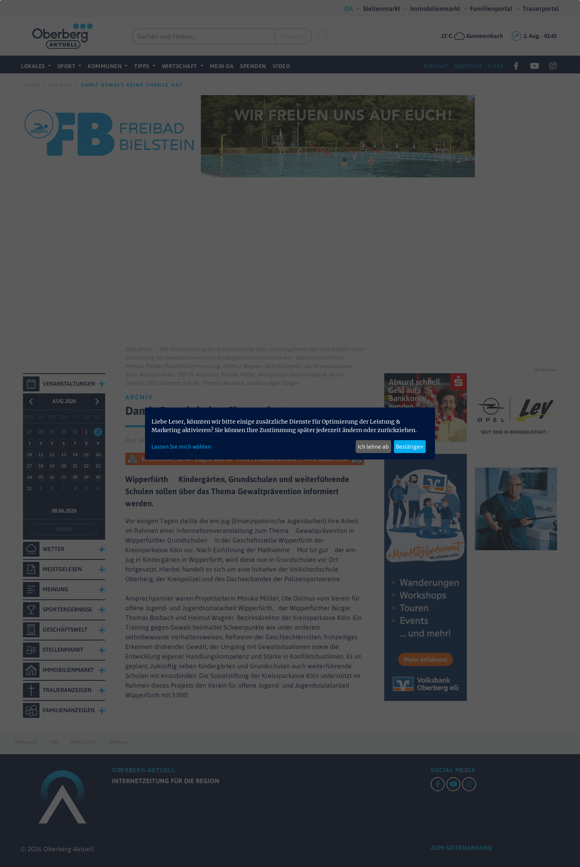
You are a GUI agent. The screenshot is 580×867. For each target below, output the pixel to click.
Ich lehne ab (373, 446)
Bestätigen (409, 446)
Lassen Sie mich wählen (181, 446)
